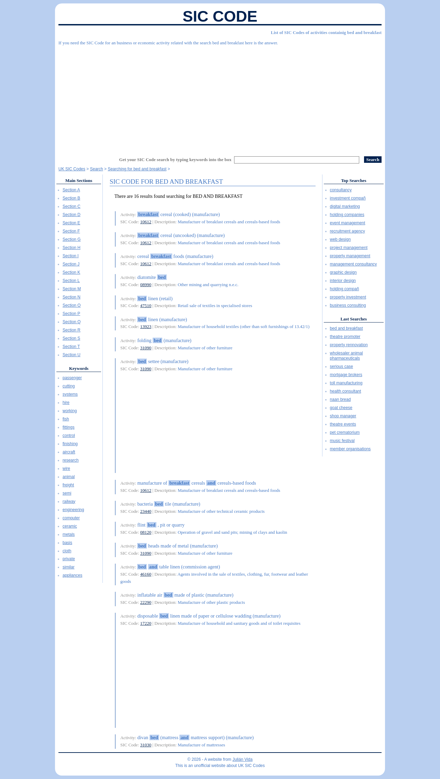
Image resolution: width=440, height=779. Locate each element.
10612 (146, 221)
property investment (348, 297)
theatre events (343, 424)
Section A (71, 190)
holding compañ (344, 288)
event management (347, 223)
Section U (71, 354)
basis (67, 542)
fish (66, 419)
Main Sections (78, 180)
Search (96, 169)
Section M (72, 288)
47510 (146, 305)
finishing (70, 443)
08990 (146, 284)
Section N (71, 297)
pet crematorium (345, 432)
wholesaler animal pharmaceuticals (346, 356)
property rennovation (349, 344)
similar (69, 567)
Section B (71, 198)
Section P (71, 313)
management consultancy (353, 264)
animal (69, 476)
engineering (73, 509)
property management (350, 255)
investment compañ (348, 198)
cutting (69, 386)
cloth (67, 551)
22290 (146, 602)
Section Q (72, 321)
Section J (71, 264)
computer (71, 518)
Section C (71, 206)
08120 (146, 532)
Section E (71, 223)
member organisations (350, 449)
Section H (71, 247)
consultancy (341, 190)
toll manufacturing (346, 383)
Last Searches (353, 318)
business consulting (348, 305)
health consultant (345, 391)
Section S (71, 338)
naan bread (340, 399)
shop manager (343, 416)
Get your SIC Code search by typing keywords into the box (175, 159)
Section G (72, 239)
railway (69, 501)
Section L (71, 280)
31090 (146, 347)
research (71, 460)
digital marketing (345, 206)
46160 (146, 574)
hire (66, 402)
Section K (71, 272)
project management (348, 247)
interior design (343, 280)
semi (67, 493)
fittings (69, 427)
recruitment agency (347, 231)
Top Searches (353, 180)
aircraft (69, 452)
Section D (71, 214)
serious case (341, 366)
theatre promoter (345, 336)
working (70, 410)
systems (70, 394)
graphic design (343, 272)
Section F (71, 231)
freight (68, 485)
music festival (342, 440)
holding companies (347, 214)
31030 (146, 744)
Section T (71, 346)
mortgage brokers (346, 374)
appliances (72, 575)
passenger (72, 377)
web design (340, 239)
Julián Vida (242, 759)
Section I (71, 255)
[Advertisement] (220, 98)
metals (69, 534)
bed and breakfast (346, 328)
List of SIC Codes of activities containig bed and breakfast (326, 32)
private (69, 558)
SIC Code (220, 16)
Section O (72, 305)
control (69, 435)
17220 (146, 623)
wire (66, 468)
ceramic (70, 526)
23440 (146, 511)
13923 (146, 326)
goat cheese (341, 407)
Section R (71, 330)
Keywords (78, 368)
